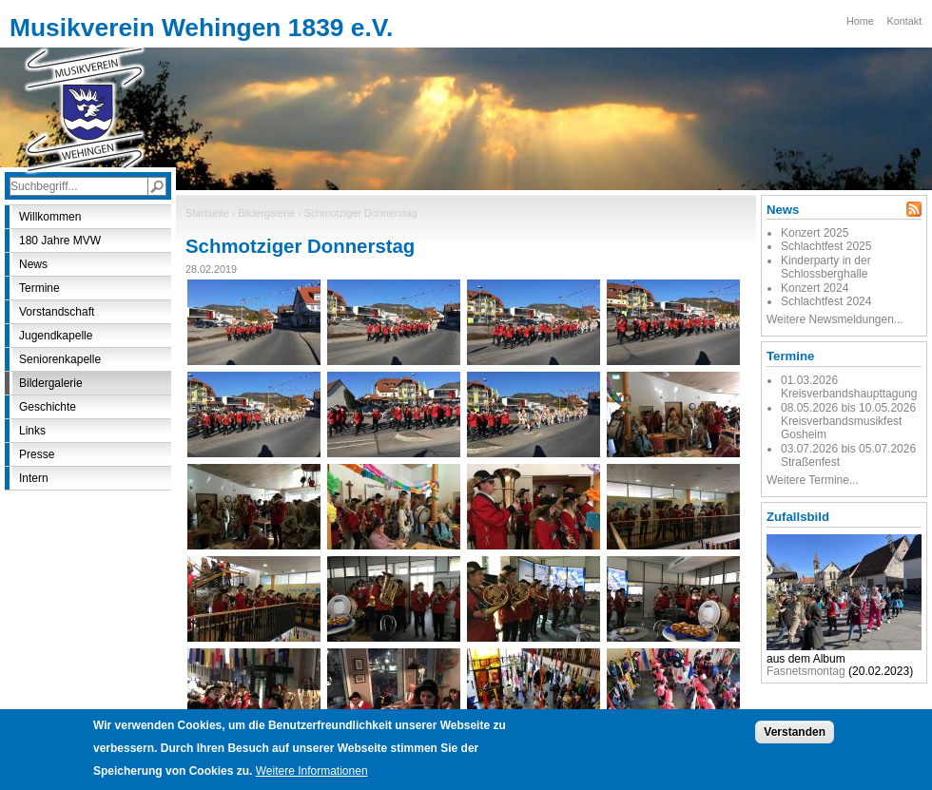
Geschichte (47, 407)
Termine (39, 288)
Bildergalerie (266, 213)
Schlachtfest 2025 (826, 246)
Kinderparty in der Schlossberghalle (826, 267)
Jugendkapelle (55, 335)
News (33, 264)
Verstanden (794, 741)
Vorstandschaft (56, 311)
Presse (36, 454)
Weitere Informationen (312, 780)
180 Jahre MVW (60, 240)
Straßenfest (810, 462)
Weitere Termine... (813, 480)
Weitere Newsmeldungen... (835, 319)
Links (32, 430)
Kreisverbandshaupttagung (849, 393)
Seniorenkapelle (60, 359)
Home (860, 21)
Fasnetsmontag (806, 671)
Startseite (207, 213)
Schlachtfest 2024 (826, 301)
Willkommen (50, 216)
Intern (34, 478)
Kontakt (904, 21)
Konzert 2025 (814, 233)
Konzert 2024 (814, 288)
